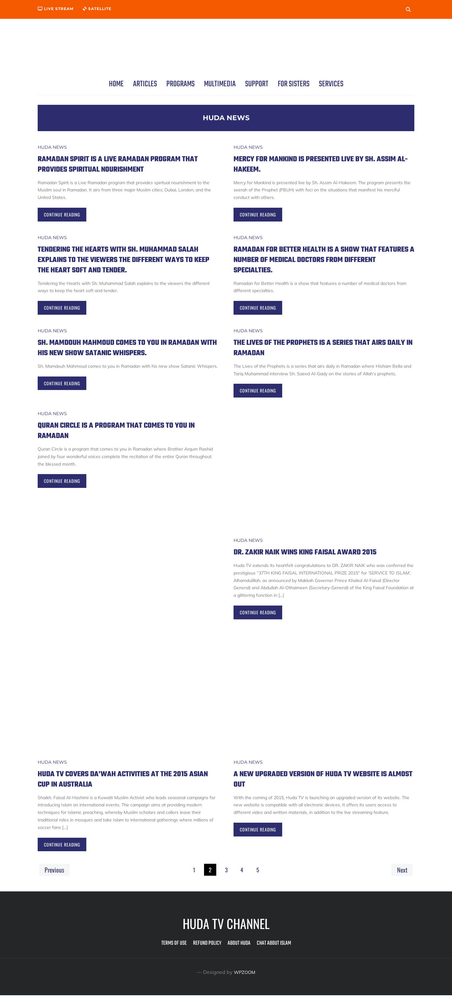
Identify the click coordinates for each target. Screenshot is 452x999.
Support (256, 84)
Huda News (52, 147)
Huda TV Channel (226, 927)
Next (401, 873)
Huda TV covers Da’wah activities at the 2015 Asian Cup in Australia (128, 782)
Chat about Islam (274, 947)
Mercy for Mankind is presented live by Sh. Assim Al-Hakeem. (319, 164)
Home (116, 84)
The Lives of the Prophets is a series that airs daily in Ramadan (315, 348)
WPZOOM (244, 976)
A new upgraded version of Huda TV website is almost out (321, 782)
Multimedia (220, 84)
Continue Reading (62, 214)
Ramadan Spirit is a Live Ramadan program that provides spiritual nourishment (122, 164)
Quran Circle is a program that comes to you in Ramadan (126, 433)
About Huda (239, 947)
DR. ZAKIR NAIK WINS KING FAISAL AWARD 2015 (319, 555)
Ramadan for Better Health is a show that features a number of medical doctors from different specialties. (321, 260)
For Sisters (293, 84)
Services (331, 84)
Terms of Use (174, 947)
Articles (145, 84)
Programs (180, 84)
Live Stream (55, 8)
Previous (55, 873)
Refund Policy (207, 947)
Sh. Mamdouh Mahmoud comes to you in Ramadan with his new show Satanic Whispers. (115, 353)
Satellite (97, 8)
